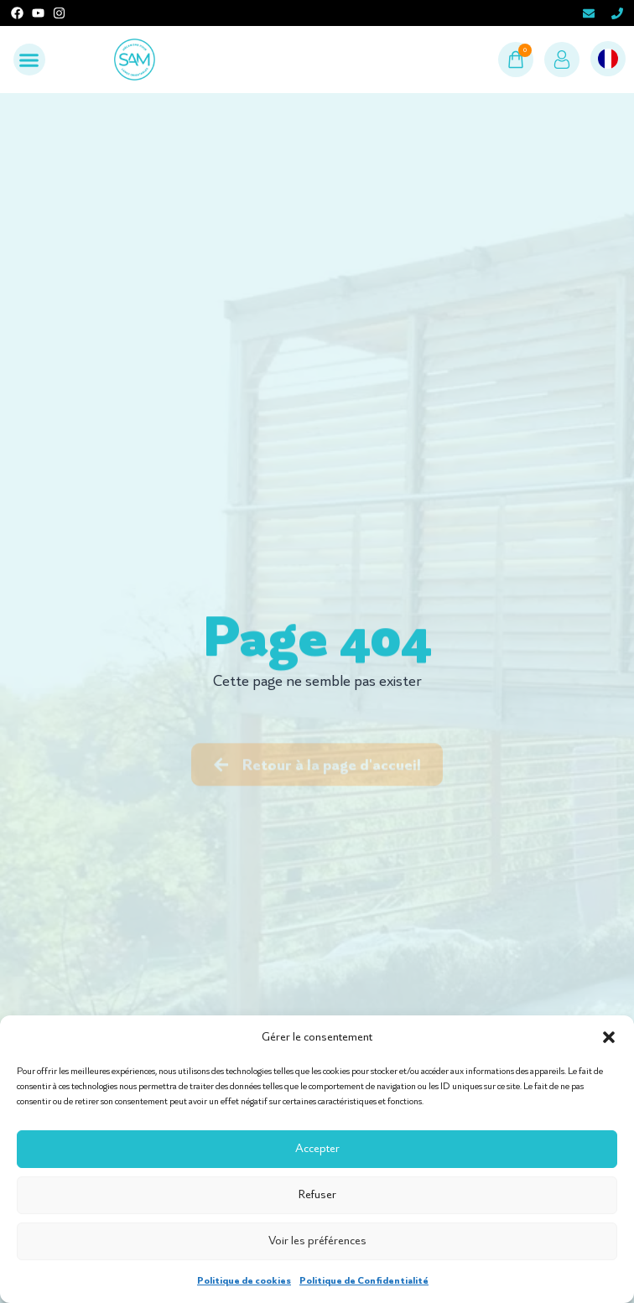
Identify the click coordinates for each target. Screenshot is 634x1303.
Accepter (317, 1148)
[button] (608, 1037)
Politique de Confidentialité (364, 1280)
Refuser (317, 1194)
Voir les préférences (317, 1240)
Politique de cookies (244, 1280)
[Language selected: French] (608, 59)
